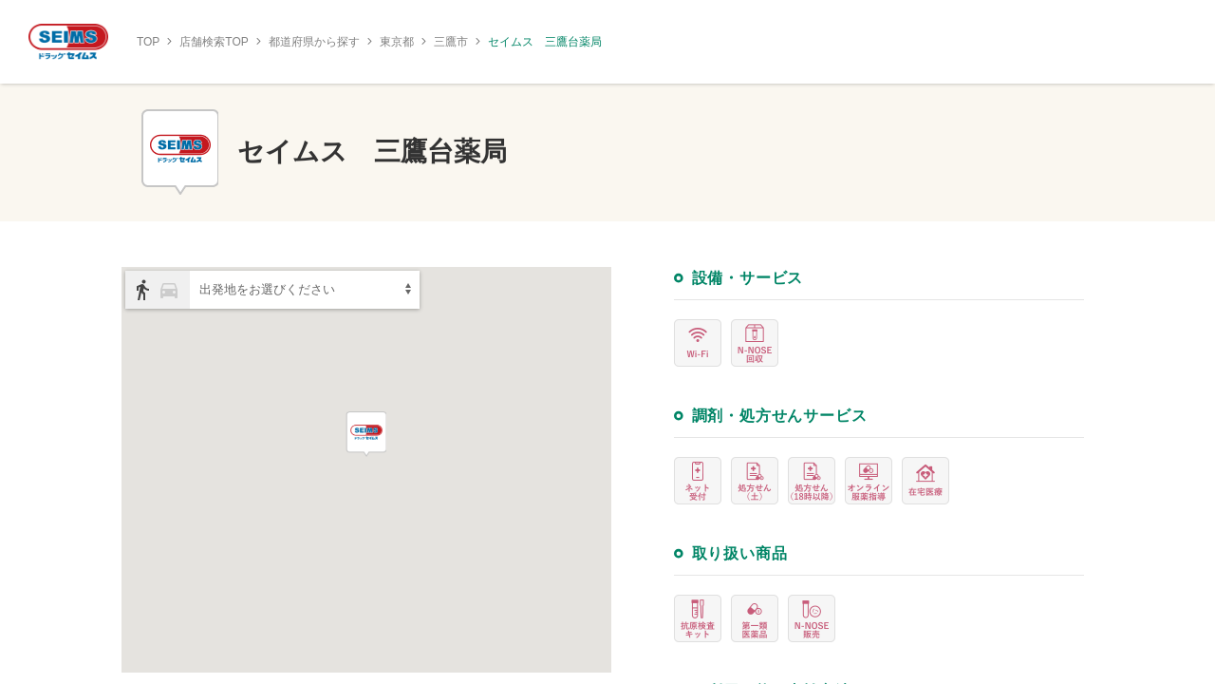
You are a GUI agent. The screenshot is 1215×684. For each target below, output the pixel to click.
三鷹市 (451, 41)
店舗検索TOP (213, 41)
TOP (148, 41)
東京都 (397, 41)
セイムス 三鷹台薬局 (545, 41)
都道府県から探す (314, 41)
